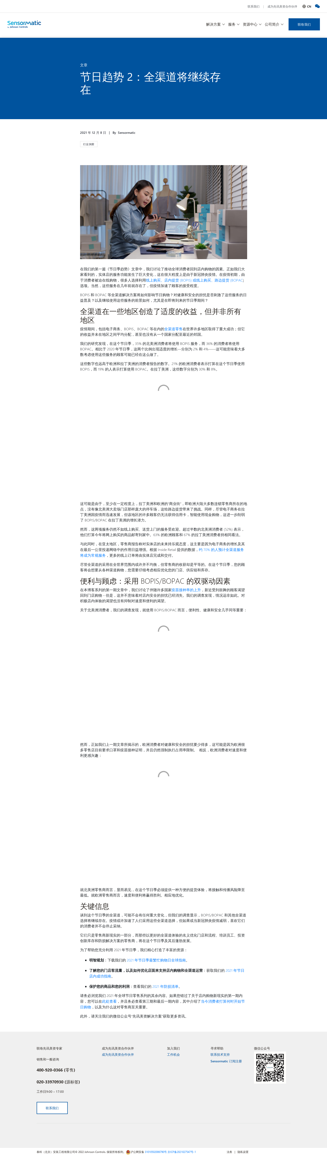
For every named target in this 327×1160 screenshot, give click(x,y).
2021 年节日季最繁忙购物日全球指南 (156, 958)
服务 (231, 24)
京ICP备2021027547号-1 (182, 1149)
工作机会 (173, 1052)
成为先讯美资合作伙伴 (282, 6)
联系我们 (253, 6)
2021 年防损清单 (165, 984)
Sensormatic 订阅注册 (226, 1058)
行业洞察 (89, 144)
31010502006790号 (156, 1149)
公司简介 (272, 24)
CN (309, 6)
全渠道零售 (173, 328)
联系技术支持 (220, 1052)
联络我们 (304, 24)
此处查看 (109, 998)
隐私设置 (243, 1149)
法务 (229, 1149)
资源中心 (250, 24)
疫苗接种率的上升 (186, 588)
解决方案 (213, 24)
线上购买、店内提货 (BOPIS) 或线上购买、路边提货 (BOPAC (194, 279)
